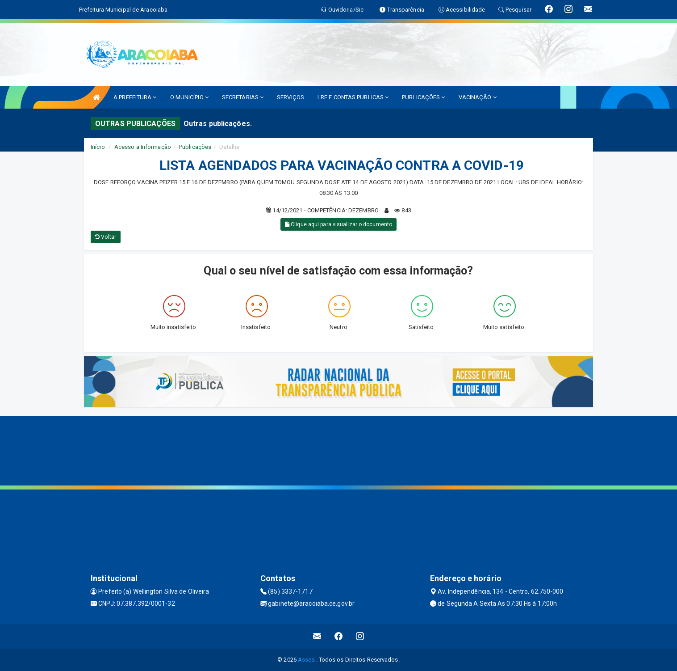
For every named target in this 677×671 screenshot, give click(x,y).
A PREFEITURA (134, 97)
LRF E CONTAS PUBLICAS (353, 97)
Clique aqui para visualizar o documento (338, 224)
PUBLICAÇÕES (423, 97)
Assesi (307, 659)
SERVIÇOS (290, 97)
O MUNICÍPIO (189, 97)
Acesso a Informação (142, 146)
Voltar (105, 237)
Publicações (195, 146)
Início (98, 146)
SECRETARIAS (242, 97)
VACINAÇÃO (478, 97)
